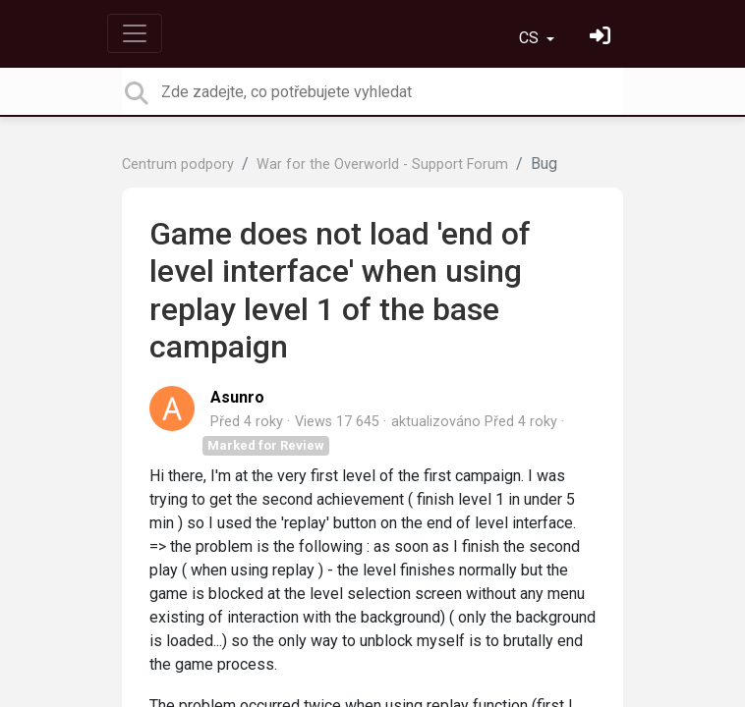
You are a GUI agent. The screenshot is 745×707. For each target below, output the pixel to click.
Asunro (237, 397)
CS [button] (531, 37)
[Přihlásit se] (602, 38)
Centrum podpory (178, 164)
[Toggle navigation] (134, 33)
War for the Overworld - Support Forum (382, 164)
